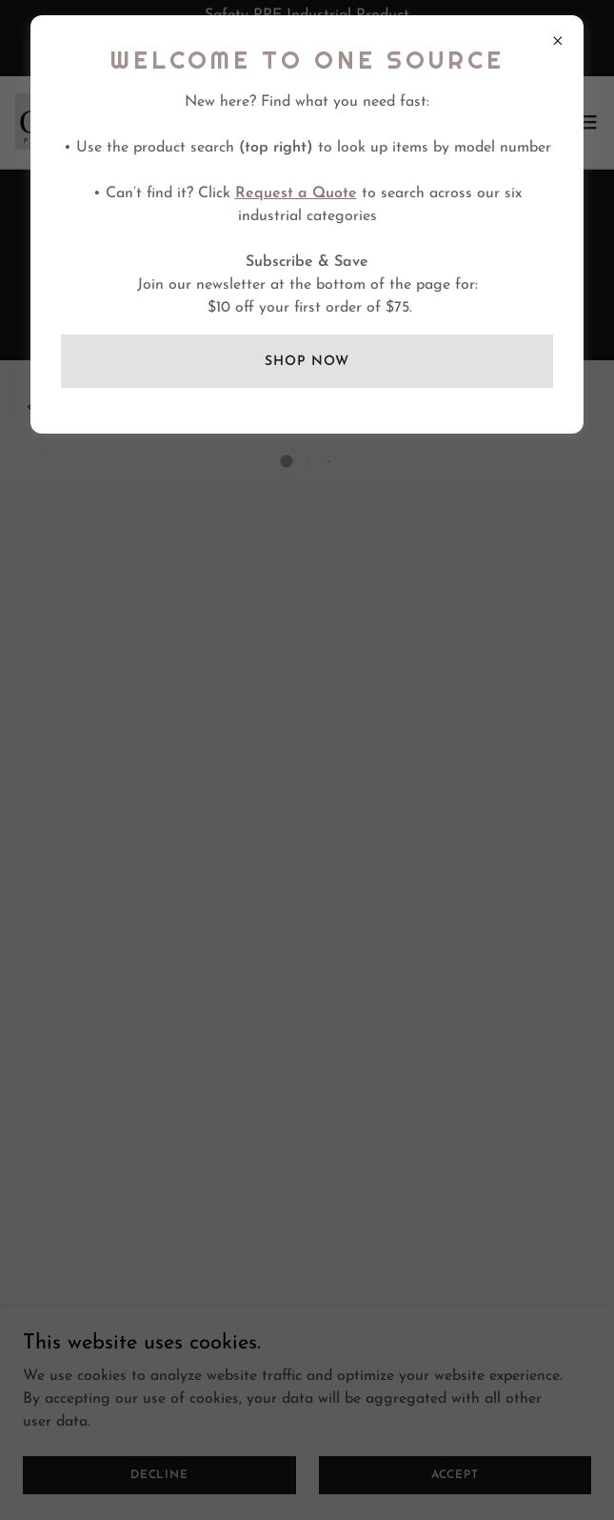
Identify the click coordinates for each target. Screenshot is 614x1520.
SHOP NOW (306, 362)
